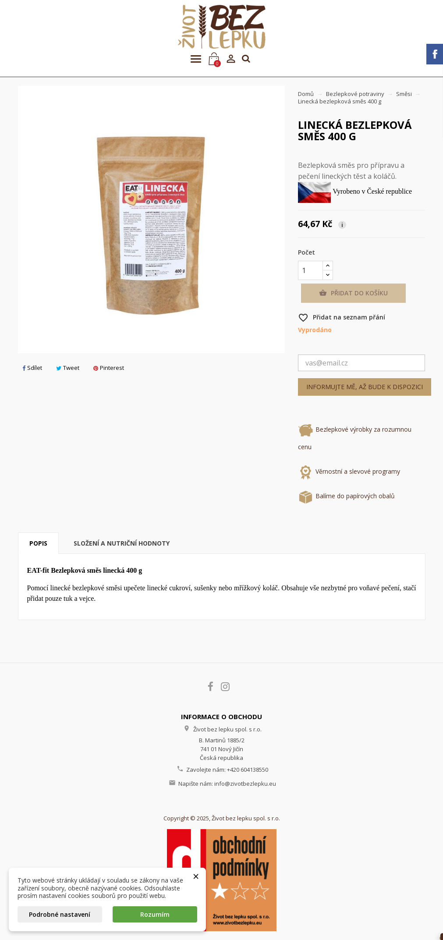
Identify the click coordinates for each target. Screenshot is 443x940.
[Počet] (310, 270)
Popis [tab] (38, 543)
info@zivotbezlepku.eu (245, 783)
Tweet (67, 368)
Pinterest (108, 368)
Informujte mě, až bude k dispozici (364, 387)
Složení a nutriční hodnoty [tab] (122, 543)
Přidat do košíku (353, 293)
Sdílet (32, 368)
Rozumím (155, 914)
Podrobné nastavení (59, 914)
